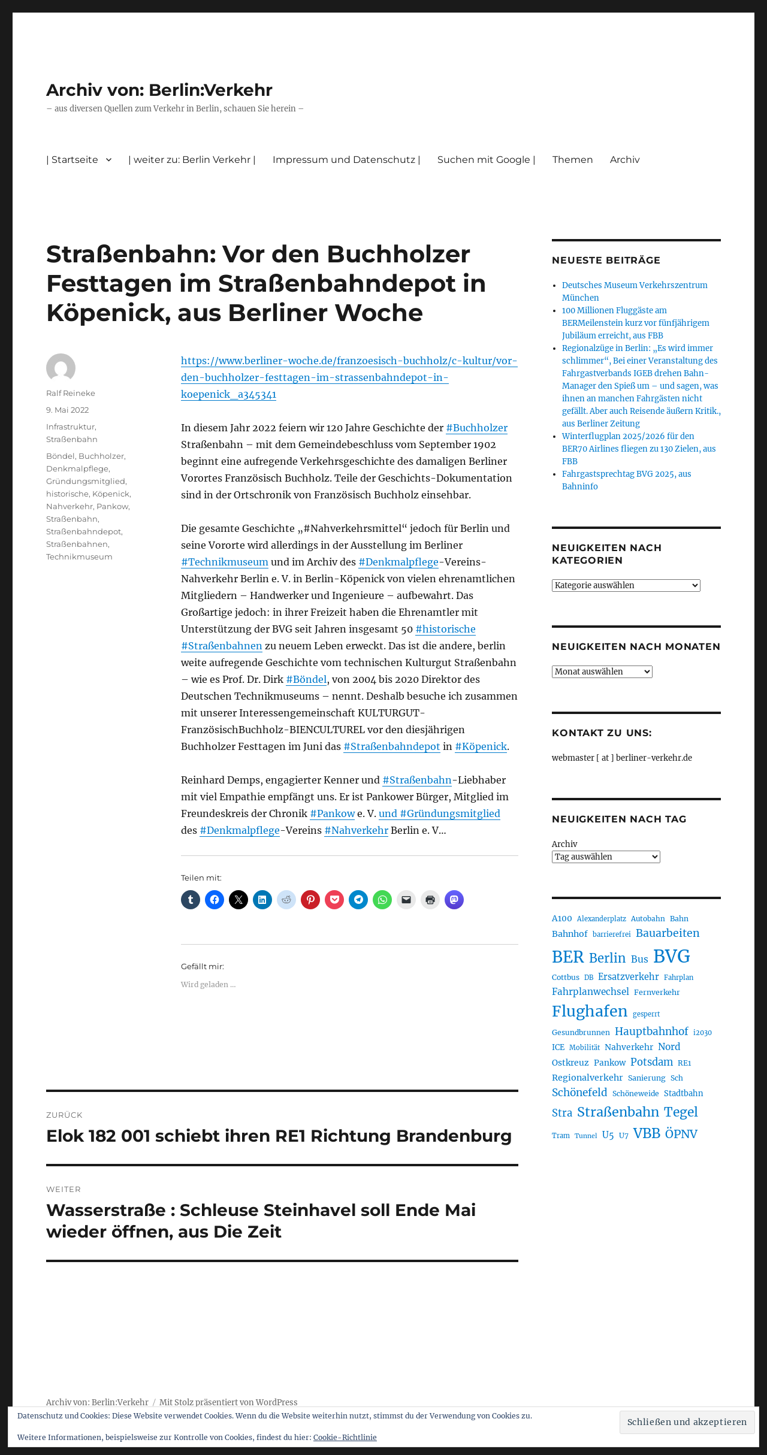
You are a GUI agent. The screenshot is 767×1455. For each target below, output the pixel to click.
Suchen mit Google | (486, 159)
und (389, 813)
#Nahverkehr (356, 830)
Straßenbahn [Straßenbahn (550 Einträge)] (618, 1112)
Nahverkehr (69, 506)
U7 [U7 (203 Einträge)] (624, 1135)
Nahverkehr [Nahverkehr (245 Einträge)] (629, 1047)
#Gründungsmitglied (450, 813)
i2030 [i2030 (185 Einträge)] (702, 1033)
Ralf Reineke (70, 393)
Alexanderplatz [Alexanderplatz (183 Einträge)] (601, 919)
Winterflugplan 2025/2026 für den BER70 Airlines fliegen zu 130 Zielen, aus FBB (639, 449)
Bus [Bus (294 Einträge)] (639, 959)
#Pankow (332, 813)
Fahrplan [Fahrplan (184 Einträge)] (678, 977)
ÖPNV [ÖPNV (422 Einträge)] (681, 1134)
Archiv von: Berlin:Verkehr (159, 90)
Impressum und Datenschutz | (347, 159)
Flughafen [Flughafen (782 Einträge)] (590, 1011)
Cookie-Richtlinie (345, 1437)
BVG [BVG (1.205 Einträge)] (671, 956)
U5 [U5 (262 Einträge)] (608, 1135)
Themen (572, 159)
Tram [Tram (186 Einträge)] (561, 1136)
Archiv (625, 159)
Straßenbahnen (77, 544)
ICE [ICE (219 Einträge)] (558, 1047)
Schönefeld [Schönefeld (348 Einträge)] (580, 1092)
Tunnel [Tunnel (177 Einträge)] (586, 1136)
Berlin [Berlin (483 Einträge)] (607, 958)
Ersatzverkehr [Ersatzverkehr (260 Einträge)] (628, 977)
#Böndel (306, 679)
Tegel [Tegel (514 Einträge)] (681, 1112)
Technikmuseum (79, 556)
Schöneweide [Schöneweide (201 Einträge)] (635, 1093)
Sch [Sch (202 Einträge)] (677, 1077)
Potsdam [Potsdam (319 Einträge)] (651, 1062)
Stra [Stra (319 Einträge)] (562, 1113)
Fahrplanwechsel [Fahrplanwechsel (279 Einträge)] (590, 991)
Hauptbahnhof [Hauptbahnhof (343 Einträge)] (652, 1031)
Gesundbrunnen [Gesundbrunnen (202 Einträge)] (581, 1032)
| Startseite (72, 159)
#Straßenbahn (417, 780)
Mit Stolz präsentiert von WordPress (228, 1402)
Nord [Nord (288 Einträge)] (669, 1046)
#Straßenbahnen (221, 646)
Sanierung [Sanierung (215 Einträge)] (647, 1077)
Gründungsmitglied (85, 481)
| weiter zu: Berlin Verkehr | (192, 159)
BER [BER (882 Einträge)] (568, 957)
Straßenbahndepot (83, 531)
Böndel (60, 456)
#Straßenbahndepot (391, 746)
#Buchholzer (477, 428)
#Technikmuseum (224, 562)
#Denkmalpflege (398, 562)
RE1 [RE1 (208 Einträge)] (684, 1062)
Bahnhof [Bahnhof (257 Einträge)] (570, 933)
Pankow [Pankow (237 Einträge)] (610, 1063)
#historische (445, 629)
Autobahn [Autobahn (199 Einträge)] (648, 918)
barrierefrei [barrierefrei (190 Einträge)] (612, 934)
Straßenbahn (72, 439)
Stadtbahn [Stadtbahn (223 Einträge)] (683, 1093)
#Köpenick (481, 746)
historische (67, 493)
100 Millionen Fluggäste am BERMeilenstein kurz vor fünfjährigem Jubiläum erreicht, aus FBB (635, 323)
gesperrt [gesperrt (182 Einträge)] (646, 1014)
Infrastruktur (70, 426)
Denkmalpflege (77, 468)
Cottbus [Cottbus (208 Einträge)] (565, 977)
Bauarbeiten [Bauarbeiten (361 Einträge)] (668, 933)
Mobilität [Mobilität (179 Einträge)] (584, 1047)
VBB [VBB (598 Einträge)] (646, 1133)
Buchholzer (101, 456)
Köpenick (110, 493)
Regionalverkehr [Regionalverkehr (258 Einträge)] (587, 1077)
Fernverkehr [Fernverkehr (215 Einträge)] (657, 992)
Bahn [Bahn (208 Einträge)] (679, 918)
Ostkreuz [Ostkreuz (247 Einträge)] (570, 1062)
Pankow (112, 506)
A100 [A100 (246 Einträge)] (562, 918)
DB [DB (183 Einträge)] (588, 977)
